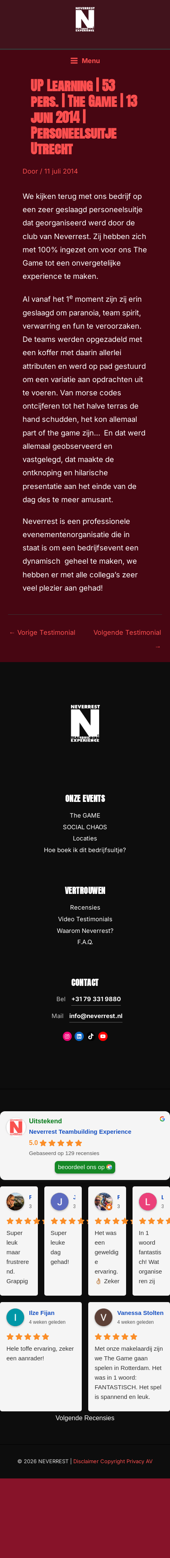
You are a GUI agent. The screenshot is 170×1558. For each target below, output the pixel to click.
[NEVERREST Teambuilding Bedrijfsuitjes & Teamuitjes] (85, 19)
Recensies (85, 907)
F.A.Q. (85, 942)
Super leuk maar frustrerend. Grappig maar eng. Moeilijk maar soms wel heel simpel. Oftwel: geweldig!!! (18, 1257)
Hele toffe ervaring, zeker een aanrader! (40, 1353)
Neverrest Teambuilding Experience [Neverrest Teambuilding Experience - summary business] (80, 1131)
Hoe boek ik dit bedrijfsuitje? (85, 850)
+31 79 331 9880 (96, 999)
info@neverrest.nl (95, 1016)
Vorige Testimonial (42, 632)
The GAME (85, 815)
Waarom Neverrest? (85, 930)
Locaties (85, 838)
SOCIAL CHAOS (85, 827)
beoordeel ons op (81, 1166)
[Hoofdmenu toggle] (85, 61)
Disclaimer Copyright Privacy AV (113, 1461)
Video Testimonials (85, 919)
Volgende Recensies (85, 1418)
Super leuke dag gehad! (60, 1247)
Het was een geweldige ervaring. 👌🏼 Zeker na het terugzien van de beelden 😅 (107, 1257)
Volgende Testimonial (127, 634)
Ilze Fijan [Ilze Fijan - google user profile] (41, 1312)
